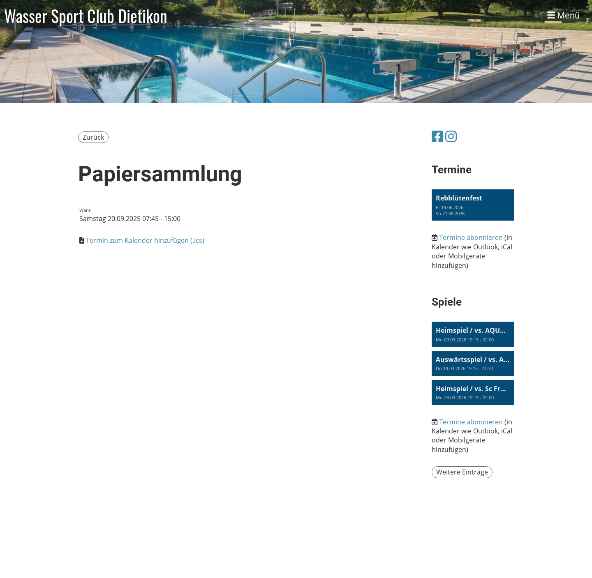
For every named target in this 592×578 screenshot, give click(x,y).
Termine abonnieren (471, 237)
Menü (563, 15)
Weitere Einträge (462, 472)
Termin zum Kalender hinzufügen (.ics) (145, 240)
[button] (473, 205)
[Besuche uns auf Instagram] (451, 136)
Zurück (93, 137)
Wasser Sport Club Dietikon (85, 15)
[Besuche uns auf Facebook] (437, 136)
